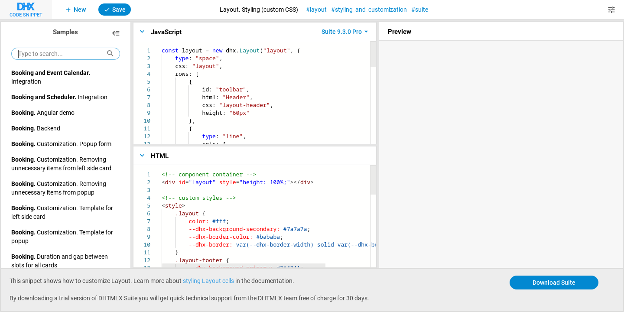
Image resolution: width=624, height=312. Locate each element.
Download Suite (554, 282)
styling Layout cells (208, 280)
